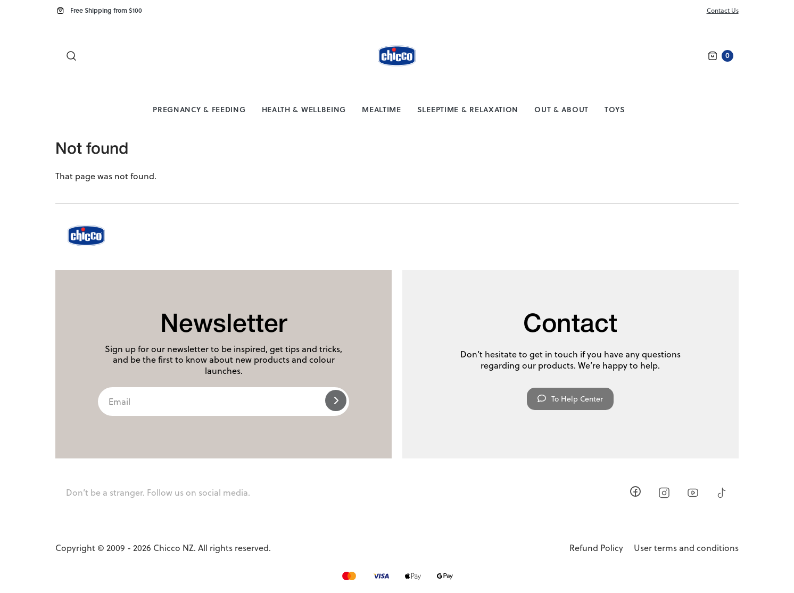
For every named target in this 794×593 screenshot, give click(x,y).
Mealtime (381, 109)
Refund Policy (596, 548)
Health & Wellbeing (304, 109)
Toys (615, 109)
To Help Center (570, 399)
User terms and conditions (686, 548)
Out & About (561, 109)
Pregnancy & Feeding (199, 109)
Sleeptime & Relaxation (467, 109)
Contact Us (723, 10)
